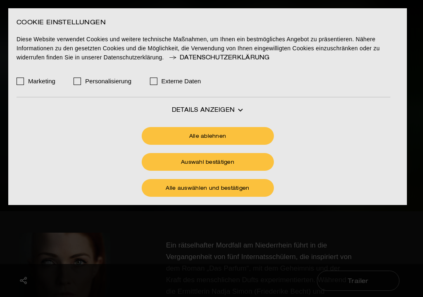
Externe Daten (181, 81)
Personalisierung (108, 81)
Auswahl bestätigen (207, 162)
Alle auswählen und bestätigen (207, 188)
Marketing (41, 81)
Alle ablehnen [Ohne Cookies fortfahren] (207, 136)
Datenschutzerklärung (219, 58)
